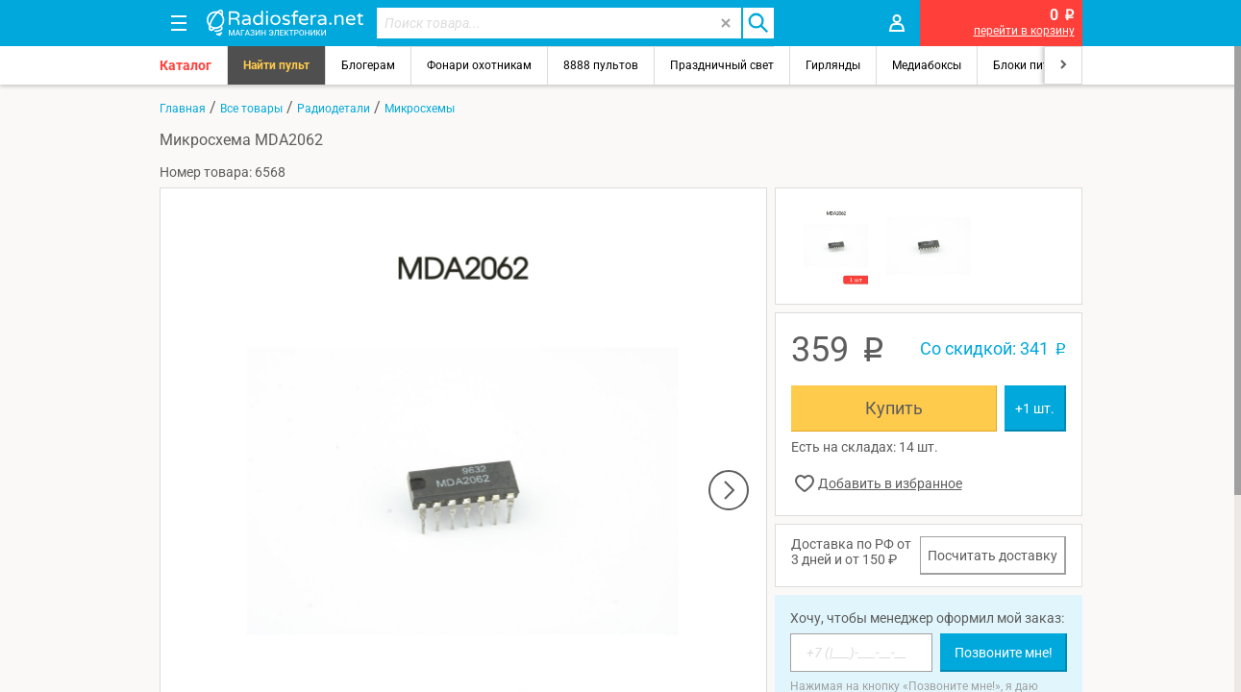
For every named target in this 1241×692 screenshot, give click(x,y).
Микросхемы (420, 108)
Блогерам (368, 65)
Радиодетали (333, 108)
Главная (183, 108)
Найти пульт (276, 65)
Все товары (251, 108)
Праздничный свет (722, 65)
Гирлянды (833, 65)
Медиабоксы (926, 65)
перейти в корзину (1024, 30)
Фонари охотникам (479, 65)
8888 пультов (600, 65)
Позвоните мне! (1004, 652)
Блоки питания (1034, 65)
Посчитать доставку (992, 555)
